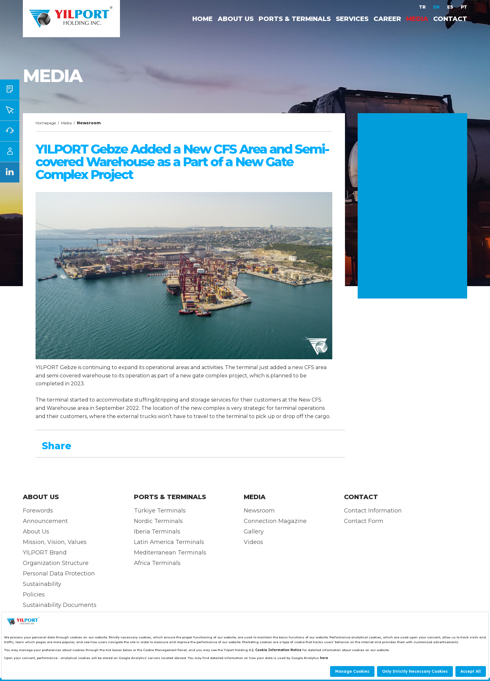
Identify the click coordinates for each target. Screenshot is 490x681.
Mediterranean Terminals (170, 552)
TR (423, 7)
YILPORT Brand (45, 552)
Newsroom (259, 510)
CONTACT (450, 19)
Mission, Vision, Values (55, 542)
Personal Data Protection (59, 573)
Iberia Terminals (157, 531)
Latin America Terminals (169, 542)
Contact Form (363, 521)
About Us (36, 531)
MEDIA (417, 19)
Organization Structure (56, 563)
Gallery (254, 531)
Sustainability (42, 584)
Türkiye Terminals (160, 510)
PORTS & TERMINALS (295, 19)
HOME (202, 19)
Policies (34, 594)
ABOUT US (236, 19)
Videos (253, 542)
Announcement (45, 521)
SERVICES (352, 19)
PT (464, 7)
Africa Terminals (157, 563)
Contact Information (373, 510)
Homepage (46, 122)
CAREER (387, 19)
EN (437, 7)
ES (450, 7)
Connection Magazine (275, 521)
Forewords (38, 510)
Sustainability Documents (59, 605)
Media (66, 122)
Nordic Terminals (158, 521)
